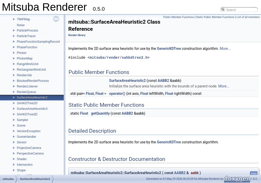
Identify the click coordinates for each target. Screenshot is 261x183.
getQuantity (100, 113)
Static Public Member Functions (215, 17)
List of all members (248, 17)
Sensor (22, 142)
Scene (21, 125)
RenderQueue (26, 92)
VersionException (29, 131)
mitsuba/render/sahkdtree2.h (119, 57)
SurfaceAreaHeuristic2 (32, 97)
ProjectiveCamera (29, 148)
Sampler (22, 120)
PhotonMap (24, 58)
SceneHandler (26, 137)
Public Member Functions (178, 17)
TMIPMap (23, 19)
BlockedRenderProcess (33, 81)
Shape (21, 170)
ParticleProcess (27, 30)
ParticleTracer (26, 36)
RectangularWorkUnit (31, 69)
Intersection (25, 164)
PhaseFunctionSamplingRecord (38, 41)
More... (225, 49)
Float (90, 94)
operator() (117, 94)
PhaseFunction (27, 47)
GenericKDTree (169, 49)
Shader (22, 159)
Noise (21, 25)
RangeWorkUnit (27, 64)
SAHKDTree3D (27, 114)
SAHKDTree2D (27, 103)
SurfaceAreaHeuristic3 (32, 109)
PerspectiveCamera (30, 153)
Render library (76, 35)
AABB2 (163, 81)
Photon (22, 53)
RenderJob (24, 75)
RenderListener (27, 86)
